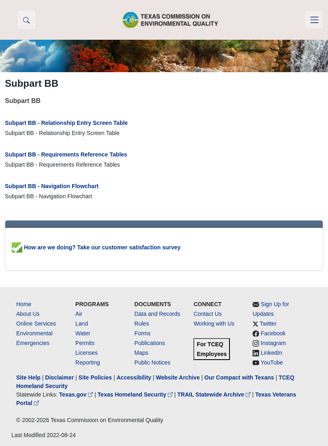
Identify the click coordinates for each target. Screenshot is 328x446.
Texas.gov (76, 394)
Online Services (36, 323)
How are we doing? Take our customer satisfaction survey (96, 247)
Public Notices (153, 362)
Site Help (28, 377)
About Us (28, 314)
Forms (143, 333)
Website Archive (178, 377)
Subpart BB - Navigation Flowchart (52, 186)
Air (78, 314)
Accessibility (134, 377)
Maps (141, 353)
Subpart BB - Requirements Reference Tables (66, 154)
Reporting (87, 362)
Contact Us (207, 314)
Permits (84, 343)
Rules (142, 323)
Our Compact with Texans (239, 377)
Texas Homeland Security (136, 394)
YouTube (272, 362)
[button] (26, 20)
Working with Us (213, 323)
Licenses (86, 353)
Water (82, 333)
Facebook (273, 333)
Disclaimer (59, 377)
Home (23, 304)
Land (81, 323)
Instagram (273, 343)
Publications (150, 343)
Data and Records (157, 314)
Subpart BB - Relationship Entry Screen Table (66, 123)
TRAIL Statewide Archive (214, 394)
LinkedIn (271, 353)
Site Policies (95, 377)
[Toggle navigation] (314, 20)
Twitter (268, 323)
